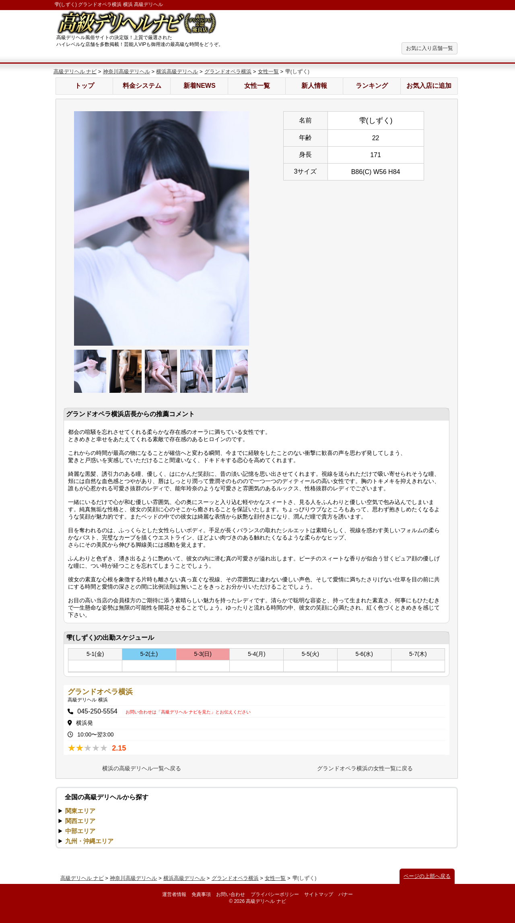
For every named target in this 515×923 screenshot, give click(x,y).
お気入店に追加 (428, 85)
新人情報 (314, 85)
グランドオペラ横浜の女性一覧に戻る (365, 768)
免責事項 (201, 894)
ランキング (372, 85)
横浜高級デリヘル (177, 71)
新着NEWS (199, 85)
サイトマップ (318, 894)
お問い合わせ (230, 894)
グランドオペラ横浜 (227, 71)
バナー (345, 894)
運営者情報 (174, 894)
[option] (161, 228)
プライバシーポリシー (275, 894)
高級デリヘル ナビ (75, 71)
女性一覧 (268, 71)
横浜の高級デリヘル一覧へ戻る (141, 768)
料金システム (142, 85)
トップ (84, 85)
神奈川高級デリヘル (126, 71)
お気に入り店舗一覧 (429, 48)
